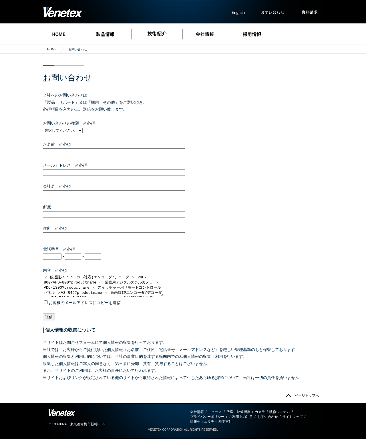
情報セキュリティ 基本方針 (211, 426)
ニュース (215, 416)
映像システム (279, 416)
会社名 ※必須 (57, 186)
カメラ (260, 416)
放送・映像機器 (238, 416)
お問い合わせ (267, 421)
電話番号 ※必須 (59, 249)
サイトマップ (292, 421)
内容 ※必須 (55, 270)
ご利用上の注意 (241, 421)
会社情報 (197, 416)
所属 (49, 207)
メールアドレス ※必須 (65, 165)
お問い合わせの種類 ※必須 (69, 123)
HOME (52, 49)
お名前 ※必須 (57, 144)
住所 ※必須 (55, 228)
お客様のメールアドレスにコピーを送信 (82, 307)
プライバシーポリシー (207, 421)
